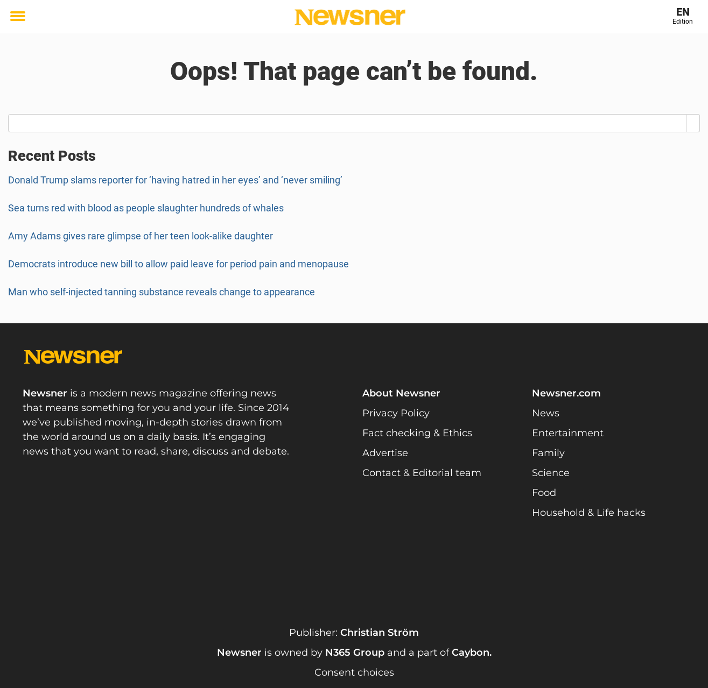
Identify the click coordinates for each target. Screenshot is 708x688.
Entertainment (568, 433)
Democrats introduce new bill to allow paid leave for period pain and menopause (178, 263)
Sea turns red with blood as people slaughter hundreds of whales (146, 208)
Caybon (470, 652)
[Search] (693, 123)
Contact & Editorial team (421, 473)
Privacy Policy (396, 413)
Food (544, 493)
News (545, 413)
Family (548, 453)
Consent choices (354, 672)
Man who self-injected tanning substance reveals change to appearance (161, 291)
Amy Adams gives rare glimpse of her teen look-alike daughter (140, 236)
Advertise (385, 453)
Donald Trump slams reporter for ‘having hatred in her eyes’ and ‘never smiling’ (175, 180)
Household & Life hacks (589, 513)
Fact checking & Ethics (417, 433)
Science (551, 473)
